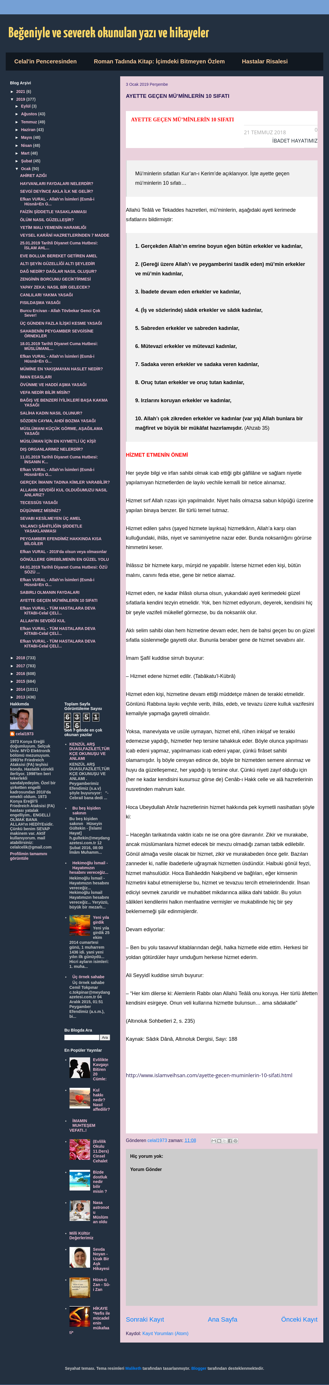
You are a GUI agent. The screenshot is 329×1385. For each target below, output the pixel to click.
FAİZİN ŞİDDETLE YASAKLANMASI (53, 211)
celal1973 (24, 734)
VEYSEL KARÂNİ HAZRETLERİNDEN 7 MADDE (64, 235)
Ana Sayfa (222, 1319)
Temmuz (29, 122)
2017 (21, 666)
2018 (21, 657)
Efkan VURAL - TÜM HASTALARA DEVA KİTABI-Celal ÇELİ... (57, 610)
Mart (25, 153)
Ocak (26, 168)
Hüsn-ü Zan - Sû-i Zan (101, 1284)
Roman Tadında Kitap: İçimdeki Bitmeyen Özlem (159, 61)
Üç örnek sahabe (88, 976)
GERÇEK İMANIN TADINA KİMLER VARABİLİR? (65, 482)
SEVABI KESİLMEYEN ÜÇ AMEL (50, 518)
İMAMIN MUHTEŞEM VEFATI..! (83, 1125)
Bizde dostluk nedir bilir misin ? (100, 1182)
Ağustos (29, 114)
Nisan (27, 145)
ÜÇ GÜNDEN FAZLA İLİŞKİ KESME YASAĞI (61, 323)
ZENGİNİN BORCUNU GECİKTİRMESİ (55, 279)
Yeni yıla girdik (101, 920)
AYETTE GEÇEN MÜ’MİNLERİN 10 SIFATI (59, 600)
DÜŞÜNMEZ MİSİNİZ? (40, 510)
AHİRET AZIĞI (33, 175)
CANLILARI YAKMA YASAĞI (46, 295)
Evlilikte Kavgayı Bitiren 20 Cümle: (100, 1069)
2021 (21, 91)
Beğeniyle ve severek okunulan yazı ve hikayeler (109, 33)
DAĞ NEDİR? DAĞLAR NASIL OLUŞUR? (58, 271)
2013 (21, 697)
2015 (21, 681)
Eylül (26, 106)
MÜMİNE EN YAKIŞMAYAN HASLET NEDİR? (61, 369)
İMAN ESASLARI (35, 377)
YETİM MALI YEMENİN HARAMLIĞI (53, 227)
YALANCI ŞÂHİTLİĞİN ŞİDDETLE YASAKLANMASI (51, 528)
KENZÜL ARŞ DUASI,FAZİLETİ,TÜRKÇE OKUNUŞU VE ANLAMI (90, 751)
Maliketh (133, 1368)
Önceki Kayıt (299, 1319)
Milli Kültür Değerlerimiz (82, 1235)
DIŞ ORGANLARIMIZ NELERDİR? (51, 449)
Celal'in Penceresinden (45, 61)
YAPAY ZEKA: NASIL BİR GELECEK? (55, 287)
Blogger (199, 1368)
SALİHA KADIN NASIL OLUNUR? (51, 413)
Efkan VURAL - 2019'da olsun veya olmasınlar (63, 551)
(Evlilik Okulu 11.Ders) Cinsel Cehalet (101, 1151)
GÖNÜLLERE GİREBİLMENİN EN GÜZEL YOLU (64, 559)
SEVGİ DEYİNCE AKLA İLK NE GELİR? (56, 191)
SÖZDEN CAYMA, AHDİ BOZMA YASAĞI (58, 421)
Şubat (27, 161)
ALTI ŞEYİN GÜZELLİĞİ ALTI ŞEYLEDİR (57, 263)
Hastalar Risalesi (265, 61)
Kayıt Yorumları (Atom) (165, 1333)
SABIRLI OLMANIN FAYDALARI (50, 592)
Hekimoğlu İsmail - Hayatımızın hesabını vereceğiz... (89, 868)
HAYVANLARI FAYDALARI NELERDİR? (56, 183)
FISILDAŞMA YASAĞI (40, 302)
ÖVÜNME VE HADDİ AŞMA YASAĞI (53, 384)
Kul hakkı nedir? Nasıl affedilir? (101, 1100)
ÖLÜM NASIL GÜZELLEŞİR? (47, 219)
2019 (21, 99)
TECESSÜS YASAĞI (39, 502)
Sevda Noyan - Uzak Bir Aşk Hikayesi (101, 1259)
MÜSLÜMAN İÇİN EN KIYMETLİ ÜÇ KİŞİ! (58, 441)
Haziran (28, 129)
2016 (21, 673)
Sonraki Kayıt (145, 1319)
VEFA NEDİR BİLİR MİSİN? (45, 392)
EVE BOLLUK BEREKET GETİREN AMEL (58, 256)
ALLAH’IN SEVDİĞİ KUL (43, 620)
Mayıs (27, 137)
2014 (21, 689)
